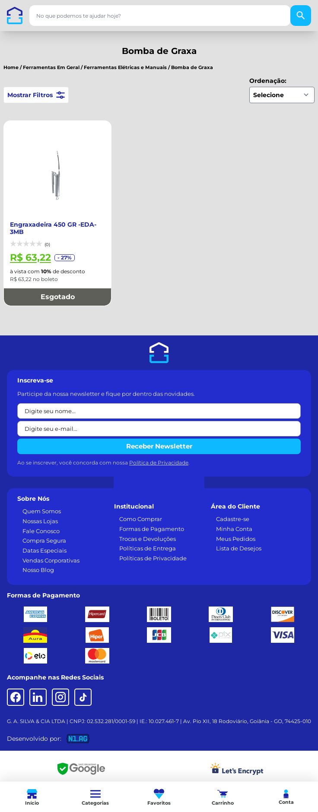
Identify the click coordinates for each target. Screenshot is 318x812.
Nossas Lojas (40, 512)
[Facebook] (15, 688)
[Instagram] (60, 688)
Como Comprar (140, 510)
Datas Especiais (44, 541)
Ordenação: (267, 81)
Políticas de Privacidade (153, 549)
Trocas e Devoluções (147, 530)
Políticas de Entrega (147, 539)
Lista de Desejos (238, 539)
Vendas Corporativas (51, 551)
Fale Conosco (41, 522)
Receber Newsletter (159, 437)
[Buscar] (300, 15)
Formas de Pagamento (151, 520)
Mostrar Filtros (36, 95)
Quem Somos (41, 502)
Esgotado (58, 288)
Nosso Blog (38, 561)
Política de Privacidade (158, 454)
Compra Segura (44, 531)
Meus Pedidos (235, 530)
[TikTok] (83, 688)
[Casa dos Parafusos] (14, 15)
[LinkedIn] (38, 688)
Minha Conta (234, 520)
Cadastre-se (232, 510)
